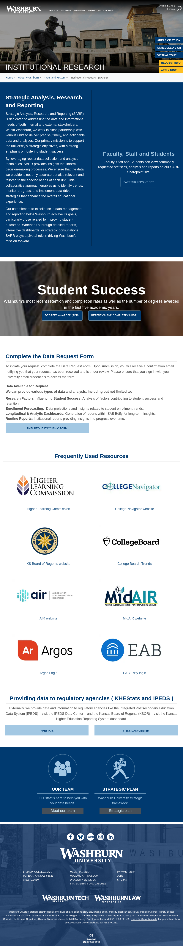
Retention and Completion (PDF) (115, 315)
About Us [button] (53, 10)
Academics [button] (66, 10)
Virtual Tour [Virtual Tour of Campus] (167, 55)
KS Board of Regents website (48, 564)
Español (170, 8)
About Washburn (28, 77)
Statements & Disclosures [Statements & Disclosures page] (88, 883)
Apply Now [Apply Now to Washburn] (168, 70)
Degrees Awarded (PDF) (62, 315)
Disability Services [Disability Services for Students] (83, 879)
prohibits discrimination (41, 912)
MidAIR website (134, 618)
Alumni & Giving (166, 5)
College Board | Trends (134, 564)
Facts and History (55, 77)
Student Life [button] (94, 10)
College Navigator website (134, 509)
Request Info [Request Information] (171, 62)
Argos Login (48, 673)
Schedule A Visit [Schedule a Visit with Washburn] (169, 47)
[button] (177, 8)
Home (9, 77)
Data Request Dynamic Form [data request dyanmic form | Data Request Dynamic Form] (47, 428)
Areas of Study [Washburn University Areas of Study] (168, 40)
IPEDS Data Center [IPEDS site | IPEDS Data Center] (136, 730)
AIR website (48, 618)
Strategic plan (120, 811)
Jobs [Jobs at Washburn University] (120, 875)
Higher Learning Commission (48, 509)
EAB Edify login (134, 673)
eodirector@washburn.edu (144, 919)
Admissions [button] (79, 10)
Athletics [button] (108, 10)
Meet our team (63, 811)
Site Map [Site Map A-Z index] (122, 879)
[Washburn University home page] (23, 9)
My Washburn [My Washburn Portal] (126, 871)
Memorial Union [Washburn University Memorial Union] (80, 871)
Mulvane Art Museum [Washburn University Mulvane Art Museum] (84, 875)
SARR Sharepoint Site (140, 182)
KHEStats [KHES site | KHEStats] (47, 730)
